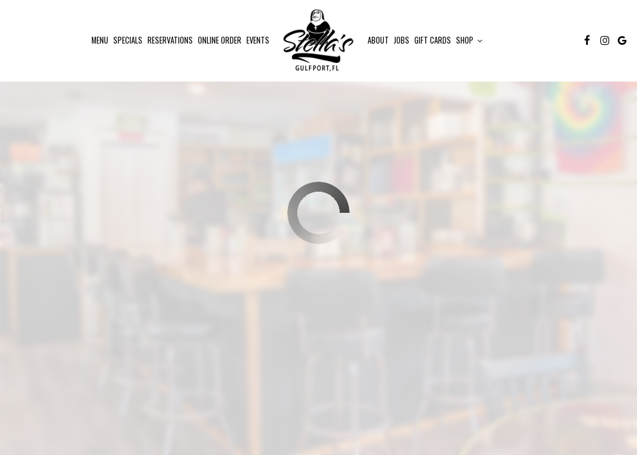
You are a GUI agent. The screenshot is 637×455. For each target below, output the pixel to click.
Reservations (170, 40)
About (378, 40)
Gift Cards (432, 40)
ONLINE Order (219, 40)
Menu (99, 40)
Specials (127, 40)
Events (257, 40)
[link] (318, 40)
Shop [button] (469, 40)
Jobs (401, 40)
